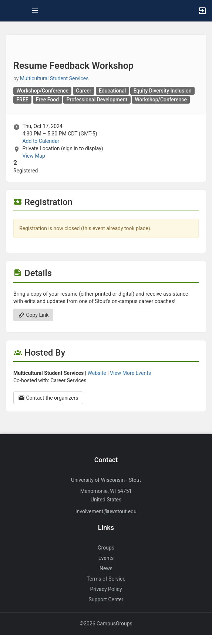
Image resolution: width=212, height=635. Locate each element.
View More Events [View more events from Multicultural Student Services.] (130, 373)
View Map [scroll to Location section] (33, 156)
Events (106, 558)
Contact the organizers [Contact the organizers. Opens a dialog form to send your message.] (48, 398)
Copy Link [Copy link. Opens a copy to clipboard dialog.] (33, 315)
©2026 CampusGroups (106, 623)
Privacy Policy (106, 589)
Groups (106, 548)
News (106, 568)
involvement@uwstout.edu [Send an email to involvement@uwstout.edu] (106, 511)
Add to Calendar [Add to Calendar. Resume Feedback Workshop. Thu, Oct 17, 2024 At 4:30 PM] (40, 141)
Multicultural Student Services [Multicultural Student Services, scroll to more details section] (54, 78)
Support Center (106, 599)
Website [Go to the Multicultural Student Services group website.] (97, 373)
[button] (9, 11)
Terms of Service (106, 579)
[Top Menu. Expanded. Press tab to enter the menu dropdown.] (35, 10)
